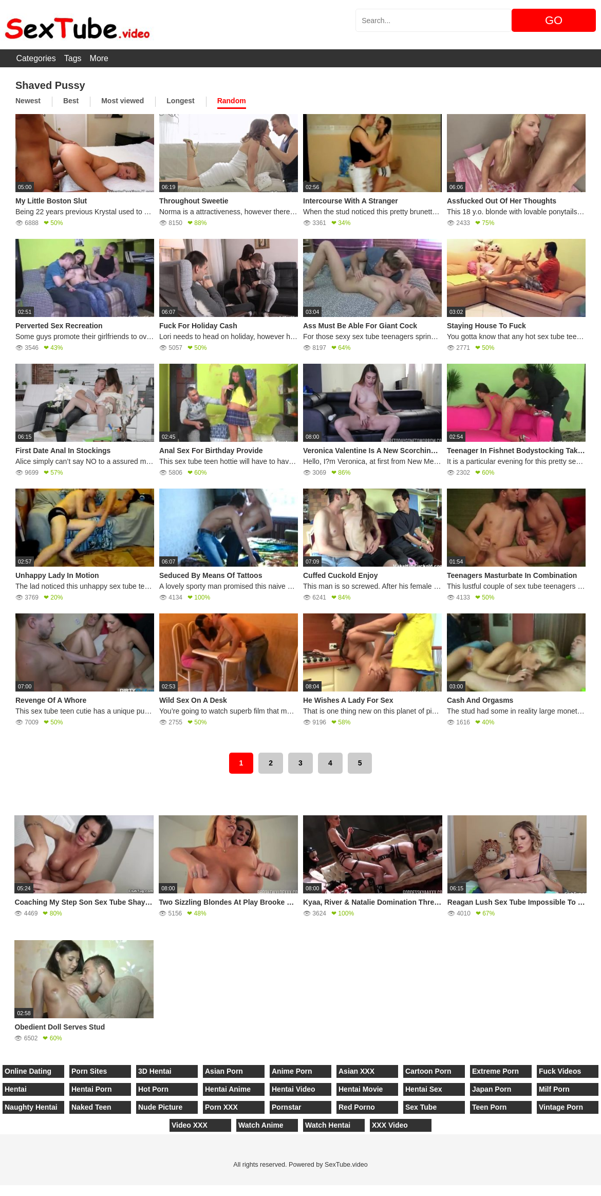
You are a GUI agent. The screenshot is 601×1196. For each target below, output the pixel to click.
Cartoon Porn (428, 1071)
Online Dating (28, 1071)
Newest (28, 101)
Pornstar (287, 1107)
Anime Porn (292, 1071)
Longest (180, 101)
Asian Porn (224, 1071)
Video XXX (190, 1125)
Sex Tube (421, 1107)
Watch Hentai (327, 1125)
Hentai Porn (91, 1089)
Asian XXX (356, 1071)
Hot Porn (153, 1089)
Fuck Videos (560, 1071)
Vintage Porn (561, 1107)
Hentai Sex (423, 1089)
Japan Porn (491, 1089)
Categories (35, 58)
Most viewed (122, 101)
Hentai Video (293, 1089)
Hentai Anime (228, 1089)
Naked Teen (91, 1107)
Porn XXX (221, 1107)
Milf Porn (554, 1089)
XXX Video (390, 1125)
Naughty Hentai (31, 1107)
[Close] (0, 1190)
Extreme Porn (495, 1071)
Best (71, 101)
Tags (73, 58)
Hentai (16, 1089)
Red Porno (357, 1107)
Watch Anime (261, 1125)
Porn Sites (89, 1071)
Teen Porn (489, 1107)
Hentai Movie (361, 1089)
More (99, 58)
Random (231, 101)
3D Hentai (155, 1071)
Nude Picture (160, 1107)
